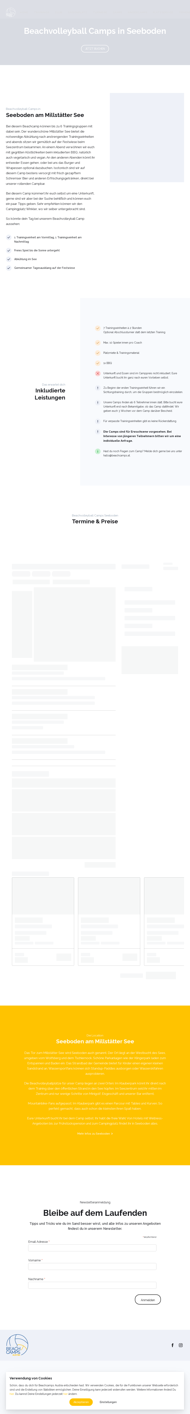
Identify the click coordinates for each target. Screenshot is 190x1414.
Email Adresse (39, 1241)
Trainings (42, 12)
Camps (117, 12)
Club (58, 12)
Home (24, 12)
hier (12, 1393)
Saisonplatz (77, 12)
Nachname (36, 1279)
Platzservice (163, 12)
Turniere (100, 12)
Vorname (35, 1260)
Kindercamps (137, 12)
